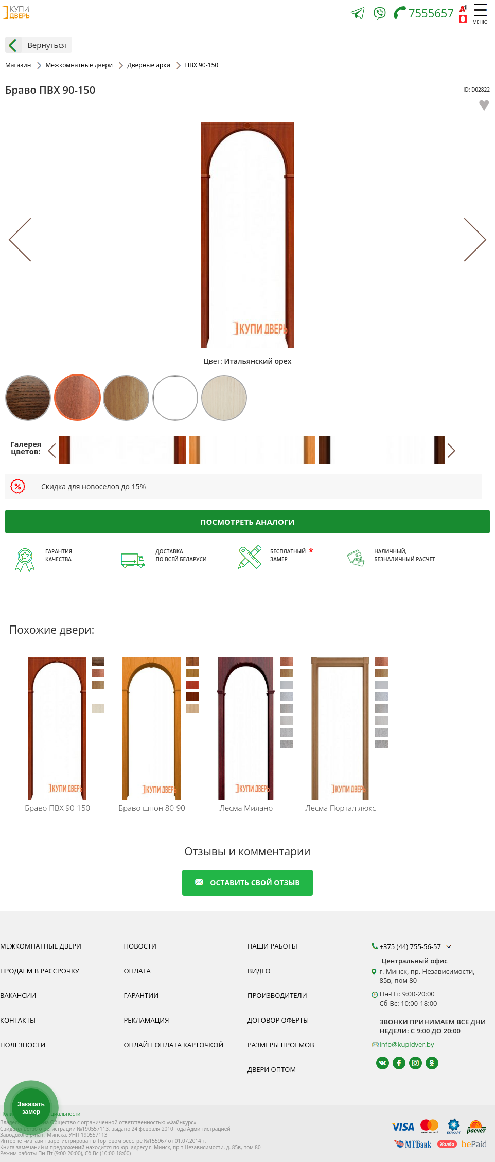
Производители (277, 995)
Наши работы (272, 946)
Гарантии (141, 995)
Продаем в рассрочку (39, 970)
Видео (259, 970)
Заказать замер (31, 1108)
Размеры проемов (280, 1044)
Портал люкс (340, 807)
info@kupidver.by (407, 1044)
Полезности (22, 1044)
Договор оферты (278, 1020)
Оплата (137, 970)
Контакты (18, 1020)
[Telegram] (357, 14)
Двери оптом (271, 1069)
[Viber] (380, 15)
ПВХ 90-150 (57, 807)
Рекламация (146, 1020)
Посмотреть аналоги (247, 521)
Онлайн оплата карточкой (174, 1044)
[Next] (465, 239)
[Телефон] (426, 14)
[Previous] (30, 239)
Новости (140, 946)
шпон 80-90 (151, 807)
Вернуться (35, 45)
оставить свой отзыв (247, 882)
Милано (246, 807)
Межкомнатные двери (40, 946)
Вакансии (18, 995)
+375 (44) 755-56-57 (417, 946)
